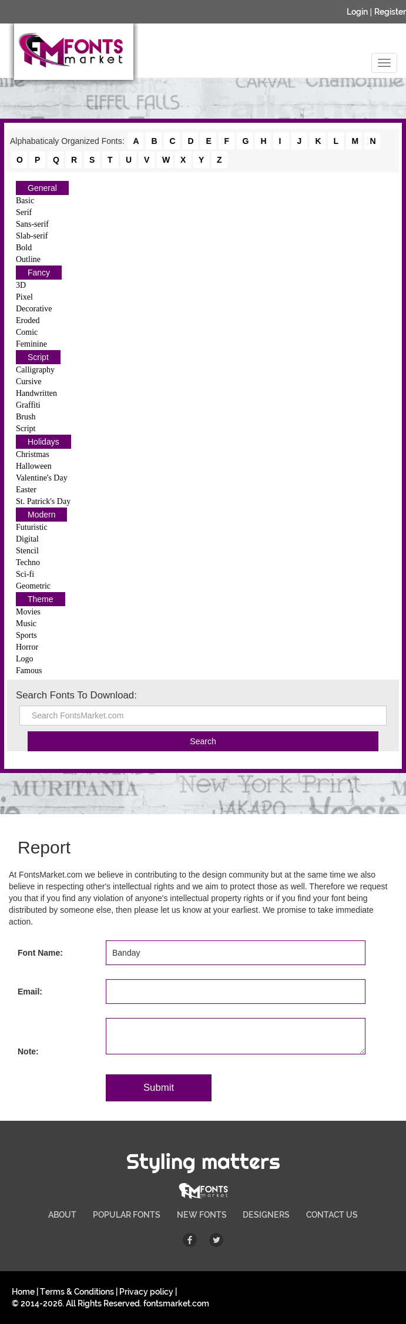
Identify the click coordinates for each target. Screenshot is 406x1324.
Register (390, 11)
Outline (28, 259)
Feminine (31, 344)
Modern (41, 514)
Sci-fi (25, 574)
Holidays (43, 441)
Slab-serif (32, 235)
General (42, 188)
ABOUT (62, 1214)
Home (23, 1291)
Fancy (39, 272)
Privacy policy (146, 1291)
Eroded (27, 320)
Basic (25, 200)
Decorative (34, 308)
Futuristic (32, 527)
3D (21, 285)
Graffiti (28, 405)
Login (357, 11)
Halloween (34, 466)
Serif (24, 212)
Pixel (24, 297)
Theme (40, 599)
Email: (30, 991)
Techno (28, 562)
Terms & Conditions (77, 1291)
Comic (27, 332)
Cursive (29, 381)
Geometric (33, 586)
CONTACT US (332, 1214)
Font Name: (40, 952)
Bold (24, 247)
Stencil (27, 550)
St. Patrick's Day (43, 501)
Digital (27, 539)
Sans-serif (32, 224)
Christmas (32, 454)
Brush (25, 416)
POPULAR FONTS (126, 1214)
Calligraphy (35, 369)
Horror (27, 647)
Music (26, 623)
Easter (26, 489)
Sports (26, 635)
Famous (29, 670)
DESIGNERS (266, 1214)
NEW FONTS (202, 1214)
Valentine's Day (42, 477)
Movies (28, 611)
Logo (24, 658)
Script (38, 357)
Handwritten (36, 393)
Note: (28, 1051)
